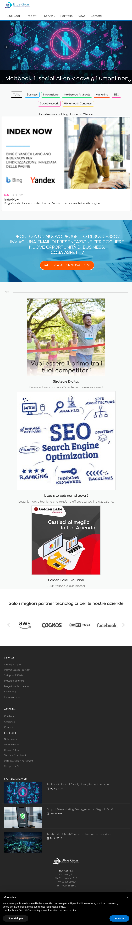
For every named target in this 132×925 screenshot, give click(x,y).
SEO (116, 94)
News (81, 16)
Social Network (49, 103)
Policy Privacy (11, 744)
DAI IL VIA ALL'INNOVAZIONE (67, 265)
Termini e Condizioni (15, 755)
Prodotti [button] (32, 16)
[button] (127, 897)
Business (32, 94)
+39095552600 (68, 886)
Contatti (96, 16)
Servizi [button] (49, 16)
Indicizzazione (12, 697)
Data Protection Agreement (18, 761)
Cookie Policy (11, 750)
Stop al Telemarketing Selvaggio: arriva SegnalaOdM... (80, 809)
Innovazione (50, 94)
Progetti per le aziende (16, 686)
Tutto (16, 94)
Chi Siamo (9, 716)
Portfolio (66, 16)
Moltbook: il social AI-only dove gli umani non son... (78, 784)
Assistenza (9, 722)
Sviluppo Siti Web (13, 675)
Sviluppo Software (14, 681)
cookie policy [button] (58, 906)
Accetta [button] (119, 918)
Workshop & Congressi (78, 103)
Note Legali (10, 739)
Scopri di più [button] (15, 918)
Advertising (10, 691)
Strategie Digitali (13, 664)
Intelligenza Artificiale (77, 94)
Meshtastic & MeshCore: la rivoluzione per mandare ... (80, 834)
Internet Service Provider (17, 670)
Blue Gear (13, 16)
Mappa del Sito (12, 766)
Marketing (102, 94)
